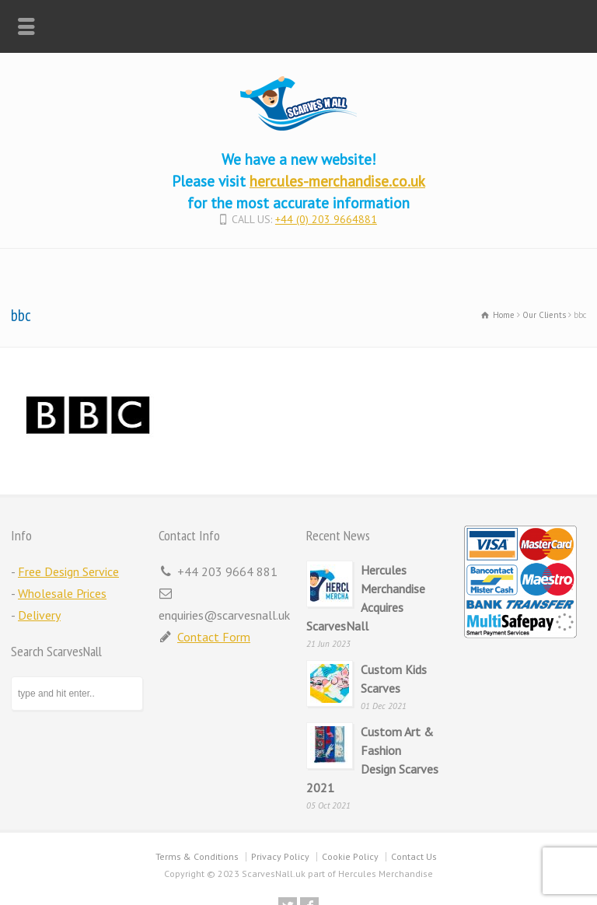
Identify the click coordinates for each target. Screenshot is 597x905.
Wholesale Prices (62, 593)
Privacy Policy (280, 856)
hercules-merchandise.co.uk (337, 180)
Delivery (39, 615)
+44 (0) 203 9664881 (326, 219)
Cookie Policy (350, 856)
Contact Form (213, 637)
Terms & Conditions (197, 856)
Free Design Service (68, 571)
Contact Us (414, 856)
